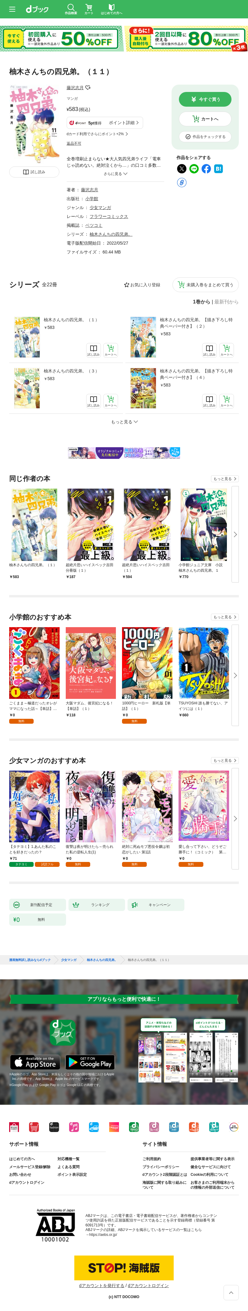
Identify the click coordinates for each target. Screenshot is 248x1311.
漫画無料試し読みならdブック (30, 960)
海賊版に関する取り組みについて (165, 1185)
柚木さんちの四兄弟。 (111, 234)
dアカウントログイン (26, 1182)
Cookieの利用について (209, 1174)
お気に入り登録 (145, 284)
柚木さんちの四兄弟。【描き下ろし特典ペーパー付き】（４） (196, 374)
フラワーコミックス (109, 216)
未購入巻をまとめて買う (210, 284)
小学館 (91, 198)
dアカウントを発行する (101, 1285)
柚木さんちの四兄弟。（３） (71, 370)
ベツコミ (93, 225)
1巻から (201, 301)
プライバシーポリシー (161, 1167)
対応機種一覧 (68, 1159)
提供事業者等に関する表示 (213, 1159)
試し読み (38, 172)
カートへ (209, 118)
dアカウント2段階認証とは (165, 1174)
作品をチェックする (209, 137)
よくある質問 (68, 1167)
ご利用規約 (152, 1159)
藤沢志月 (75, 87)
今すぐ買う (209, 99)
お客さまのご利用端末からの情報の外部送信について (213, 1185)
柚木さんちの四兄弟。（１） (71, 319)
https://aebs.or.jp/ (103, 1235)
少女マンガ (100, 207)
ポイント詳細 (122, 122)
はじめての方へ (22, 1159)
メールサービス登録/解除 (29, 1167)
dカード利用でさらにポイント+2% (95, 134)
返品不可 (74, 143)
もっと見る (222, 479)
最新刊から (226, 301)
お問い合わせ (20, 1174)
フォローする (88, 88)
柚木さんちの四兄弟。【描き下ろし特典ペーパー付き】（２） (196, 323)
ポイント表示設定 (72, 1174)
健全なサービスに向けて (211, 1167)
